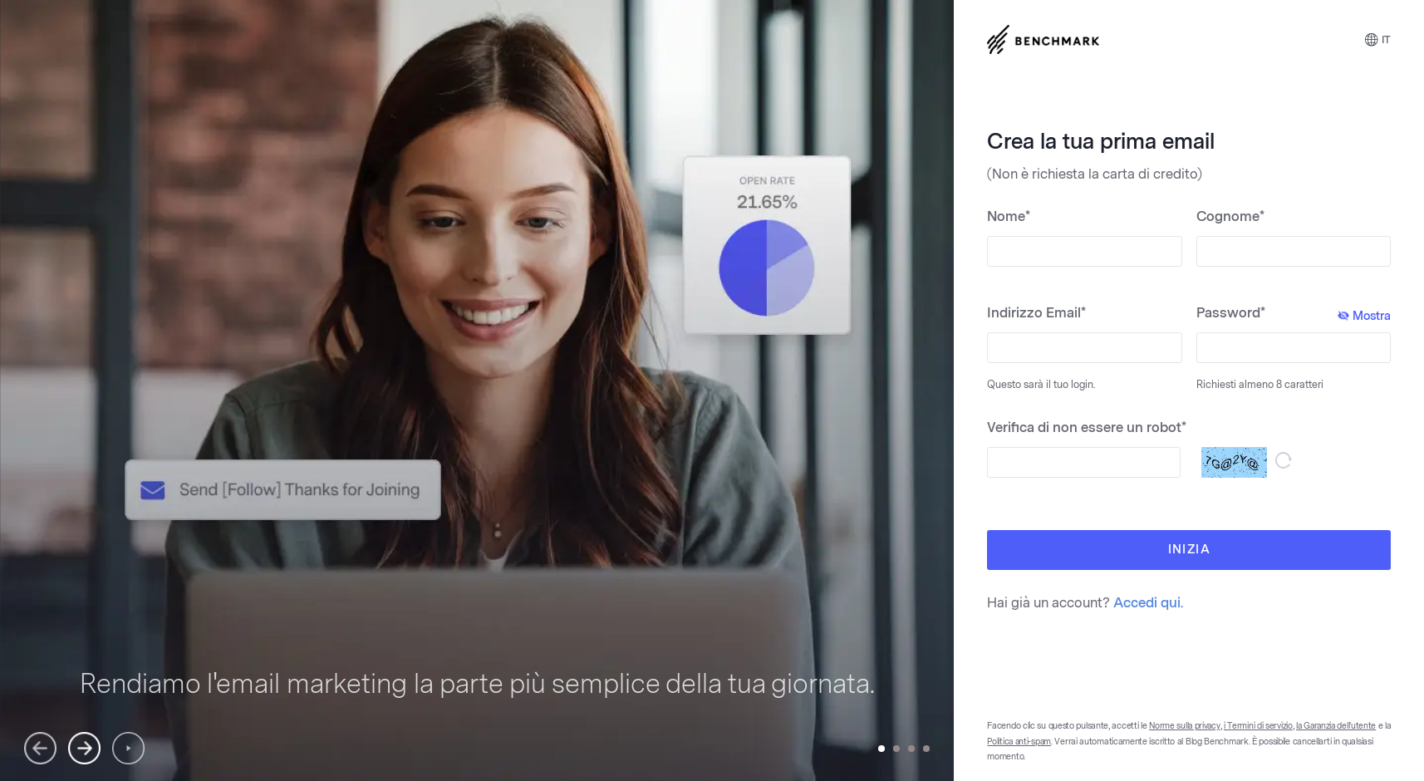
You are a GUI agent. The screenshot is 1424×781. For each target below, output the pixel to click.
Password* (1293, 314)
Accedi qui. (1148, 603)
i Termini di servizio (1258, 726)
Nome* (1008, 216)
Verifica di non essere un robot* (1086, 427)
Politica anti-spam (1019, 742)
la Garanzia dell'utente (1336, 726)
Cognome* (1230, 216)
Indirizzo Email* (1036, 313)
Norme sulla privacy (1184, 726)
